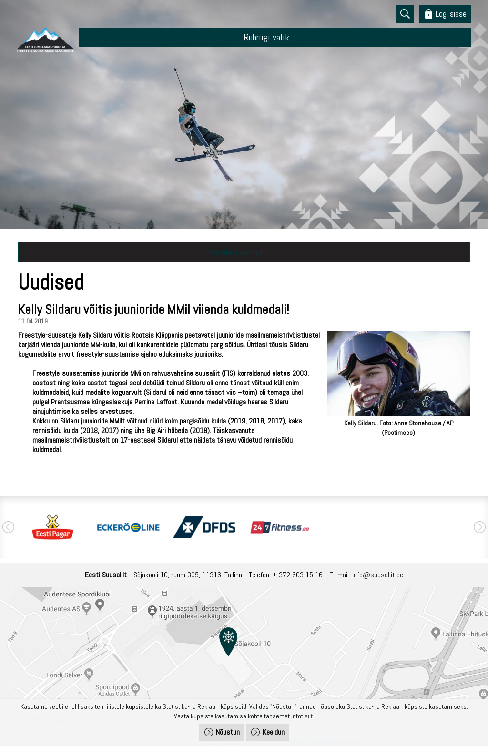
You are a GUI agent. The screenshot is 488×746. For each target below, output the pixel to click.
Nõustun (228, 732)
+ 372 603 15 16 (298, 575)
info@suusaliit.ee (377, 575)
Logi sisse (451, 13)
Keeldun (274, 732)
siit (309, 716)
